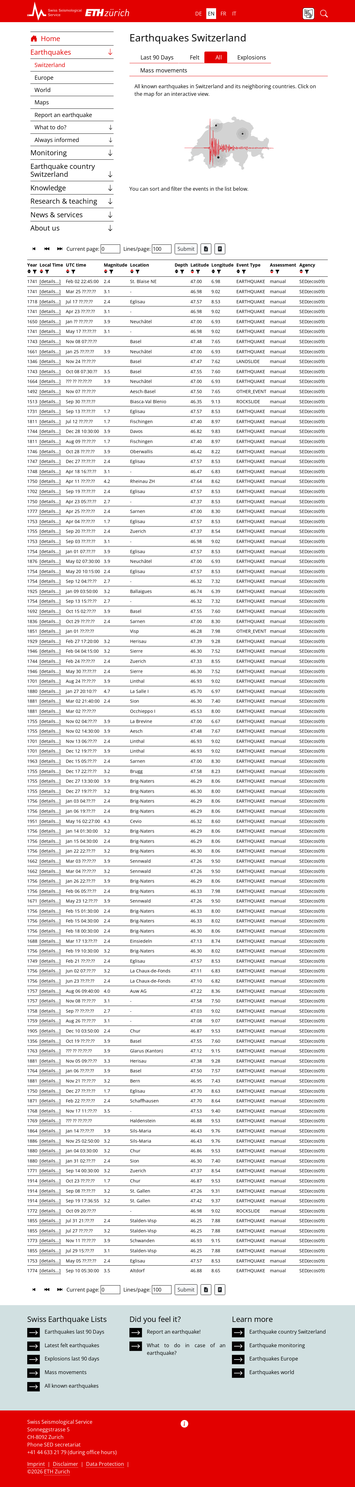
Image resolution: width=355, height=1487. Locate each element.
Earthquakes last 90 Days (74, 1331)
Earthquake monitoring (277, 1345)
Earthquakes (72, 52)
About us (72, 228)
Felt (191, 57)
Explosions (249, 57)
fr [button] (223, 13)
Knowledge (72, 188)
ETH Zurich (57, 1471)
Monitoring (72, 152)
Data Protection (105, 1463)
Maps (41, 102)
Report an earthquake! (174, 1331)
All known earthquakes (72, 1385)
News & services (72, 214)
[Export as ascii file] (220, 249)
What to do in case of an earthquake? (186, 1349)
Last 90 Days (154, 57)
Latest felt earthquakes (72, 1345)
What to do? (74, 127)
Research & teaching (72, 201)
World (42, 90)
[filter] (34, 271)
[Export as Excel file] (206, 249)
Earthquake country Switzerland (72, 170)
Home (45, 38)
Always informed (74, 140)
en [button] (211, 13)
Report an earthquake (63, 115)
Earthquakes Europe (273, 1358)
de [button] (198, 13)
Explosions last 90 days (72, 1358)
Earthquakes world (271, 1372)
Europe (43, 77)
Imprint (36, 1463)
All (215, 57)
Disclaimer (65, 1463)
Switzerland (49, 65)
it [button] (234, 13)
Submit (186, 248)
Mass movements (160, 70)
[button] (54, 11)
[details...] (50, 281)
